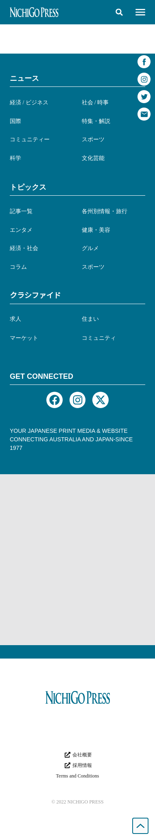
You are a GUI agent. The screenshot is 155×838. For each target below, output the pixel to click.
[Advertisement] (77, 559)
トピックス (28, 187)
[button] (119, 12)
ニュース (24, 78)
